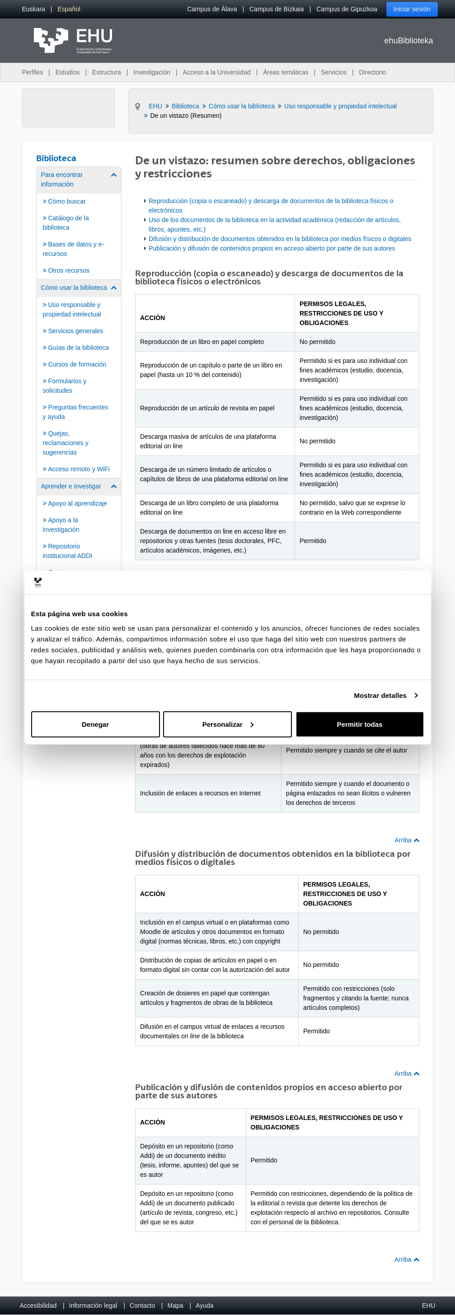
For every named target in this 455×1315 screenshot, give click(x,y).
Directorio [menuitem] (372, 72)
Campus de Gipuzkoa (346, 9)
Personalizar (227, 724)
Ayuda (204, 1305)
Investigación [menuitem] (151, 72)
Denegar (95, 724)
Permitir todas (360, 724)
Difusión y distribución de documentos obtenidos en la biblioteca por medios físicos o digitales (280, 238)
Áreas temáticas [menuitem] (285, 72)
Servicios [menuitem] (334, 72)
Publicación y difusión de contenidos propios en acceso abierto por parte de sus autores (272, 248)
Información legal (93, 1305)
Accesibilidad (38, 1305)
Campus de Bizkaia (276, 9)
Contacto (142, 1305)
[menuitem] (34, 9)
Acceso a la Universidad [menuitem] (217, 72)
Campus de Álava (212, 9)
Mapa (175, 1305)
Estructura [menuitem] (106, 72)
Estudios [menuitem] (68, 72)
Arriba (406, 840)
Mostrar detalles (380, 695)
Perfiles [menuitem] (32, 72)
